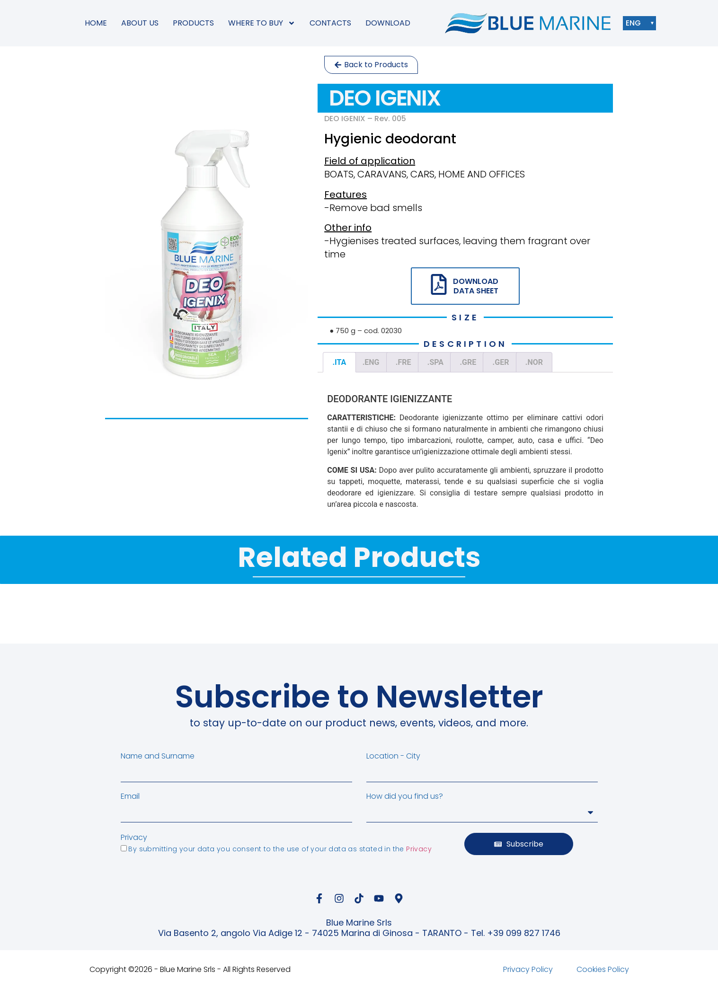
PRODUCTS (193, 23)
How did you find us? (404, 796)
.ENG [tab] (371, 362)
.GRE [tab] (468, 362)
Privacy (134, 837)
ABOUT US (140, 23)
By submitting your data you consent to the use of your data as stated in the (280, 849)
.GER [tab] (501, 362)
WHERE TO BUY (261, 23)
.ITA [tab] (339, 362)
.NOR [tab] (534, 362)
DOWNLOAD (387, 23)
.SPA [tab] (435, 362)
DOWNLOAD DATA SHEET (475, 286)
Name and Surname (158, 756)
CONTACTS (330, 23)
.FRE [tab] (403, 362)
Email (130, 796)
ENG (636, 23)
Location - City (393, 756)
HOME (96, 23)
